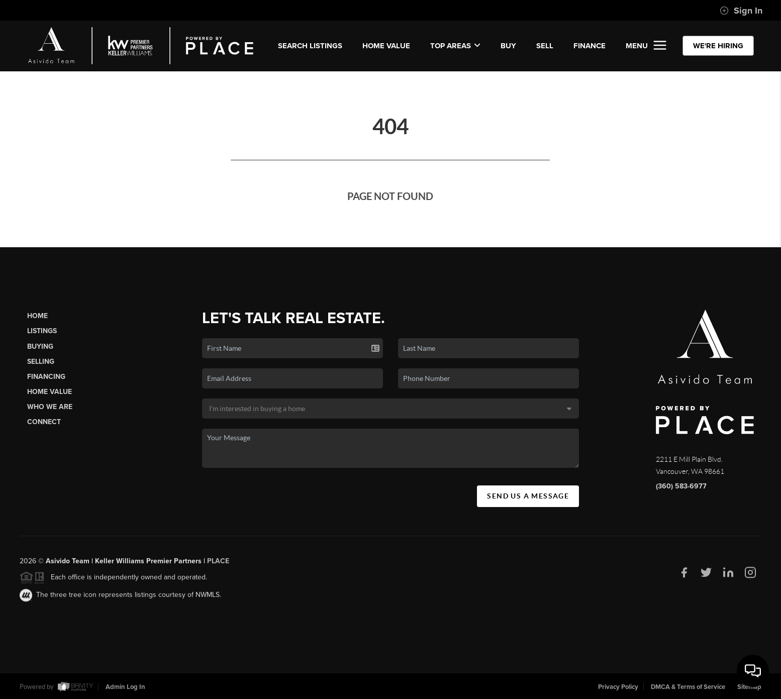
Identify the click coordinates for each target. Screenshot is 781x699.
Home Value (386, 45)
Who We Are (49, 407)
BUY (508, 45)
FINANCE (589, 45)
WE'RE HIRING (718, 45)
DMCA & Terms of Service (688, 687)
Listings (42, 331)
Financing (46, 376)
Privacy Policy (618, 687)
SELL (544, 45)
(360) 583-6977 (681, 486)
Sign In (741, 11)
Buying (40, 346)
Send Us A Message (528, 496)
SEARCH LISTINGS (310, 45)
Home (37, 316)
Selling (40, 361)
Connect (44, 422)
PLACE (218, 563)
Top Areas (455, 45)
